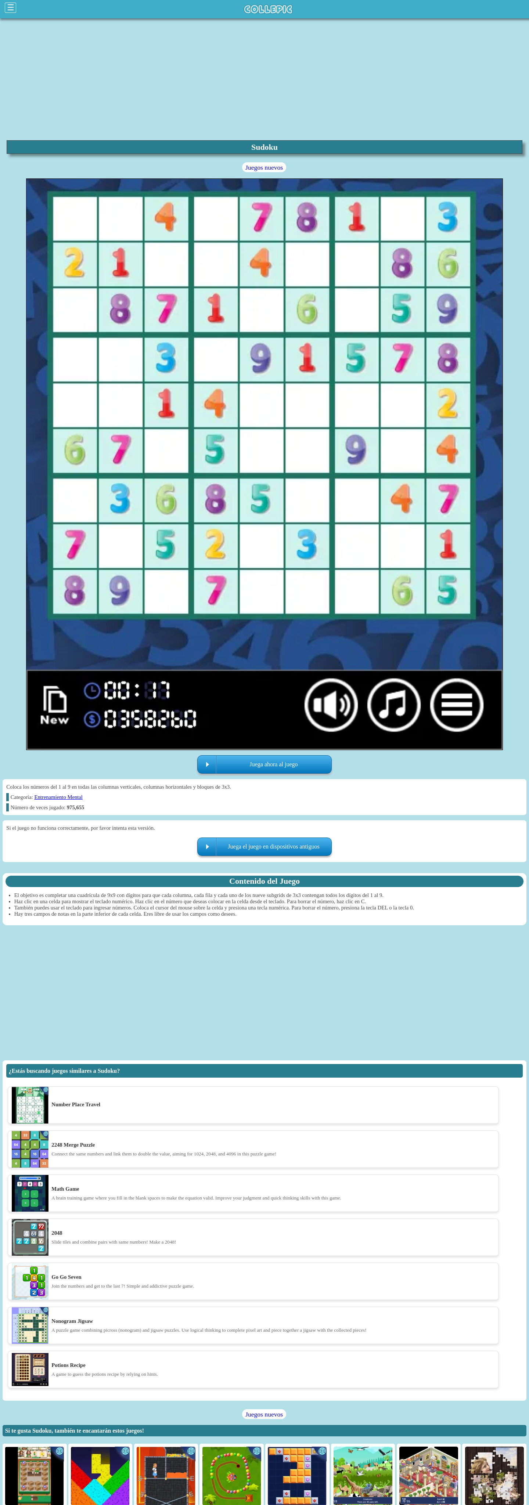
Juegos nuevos (264, 167)
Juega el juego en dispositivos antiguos (273, 846)
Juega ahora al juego (273, 764)
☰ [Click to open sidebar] (10, 7)
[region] (264, 78)
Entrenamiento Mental (58, 797)
